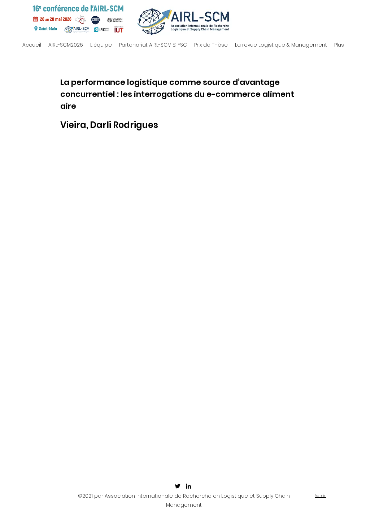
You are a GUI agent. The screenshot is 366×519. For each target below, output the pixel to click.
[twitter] (177, 486)
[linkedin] (188, 486)
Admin (320, 495)
